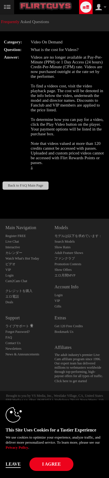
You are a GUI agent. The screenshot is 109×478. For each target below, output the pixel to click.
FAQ (8, 337)
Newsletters (13, 349)
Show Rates (62, 247)
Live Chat (12, 242)
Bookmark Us (63, 332)
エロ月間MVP (64, 275)
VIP (8, 270)
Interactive (12, 247)
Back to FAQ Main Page (25, 185)
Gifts (57, 306)
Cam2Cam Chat (16, 281)
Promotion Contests (67, 264)
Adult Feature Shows (68, 253)
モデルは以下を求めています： (78, 236)
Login (9, 275)
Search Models (64, 242)
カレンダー (13, 253)
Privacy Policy (17, 447)
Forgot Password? (17, 332)
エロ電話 (12, 296)
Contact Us (13, 343)
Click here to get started (70, 381)
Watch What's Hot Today (22, 258)
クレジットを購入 (18, 291)
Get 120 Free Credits (68, 326)
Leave (13, 464)
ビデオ (10, 264)
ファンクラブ (64, 258)
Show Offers (63, 270)
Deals (9, 302)
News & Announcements (22, 354)
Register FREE (15, 236)
